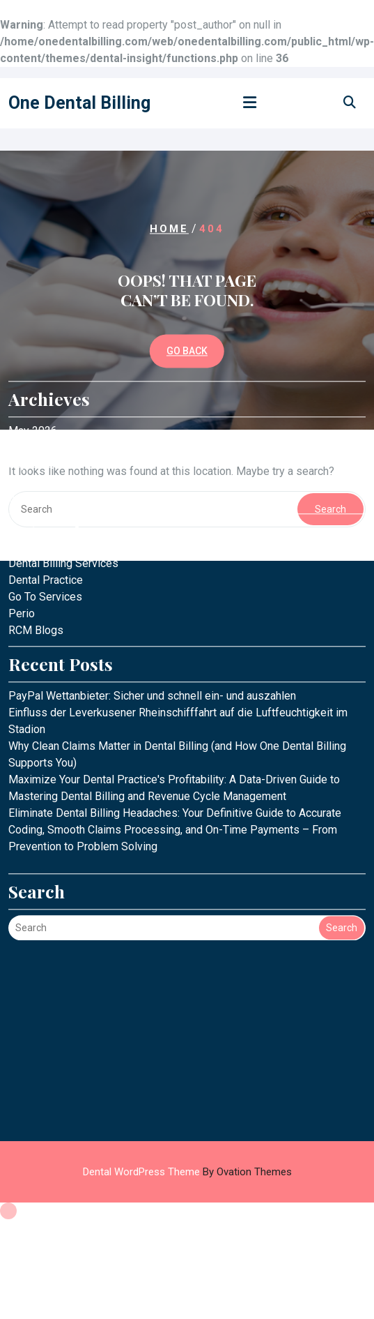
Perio (21, 531)
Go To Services (45, 515)
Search (341, 846)
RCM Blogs (35, 548)
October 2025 (41, 365)
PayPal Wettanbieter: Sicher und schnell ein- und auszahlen (152, 614)
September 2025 (49, 382)
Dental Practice (45, 498)
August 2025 (39, 399)
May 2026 (32, 349)
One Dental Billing (79, 103)
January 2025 (41, 416)
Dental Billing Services (63, 481)
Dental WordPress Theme (187, 1172)
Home (169, 229)
